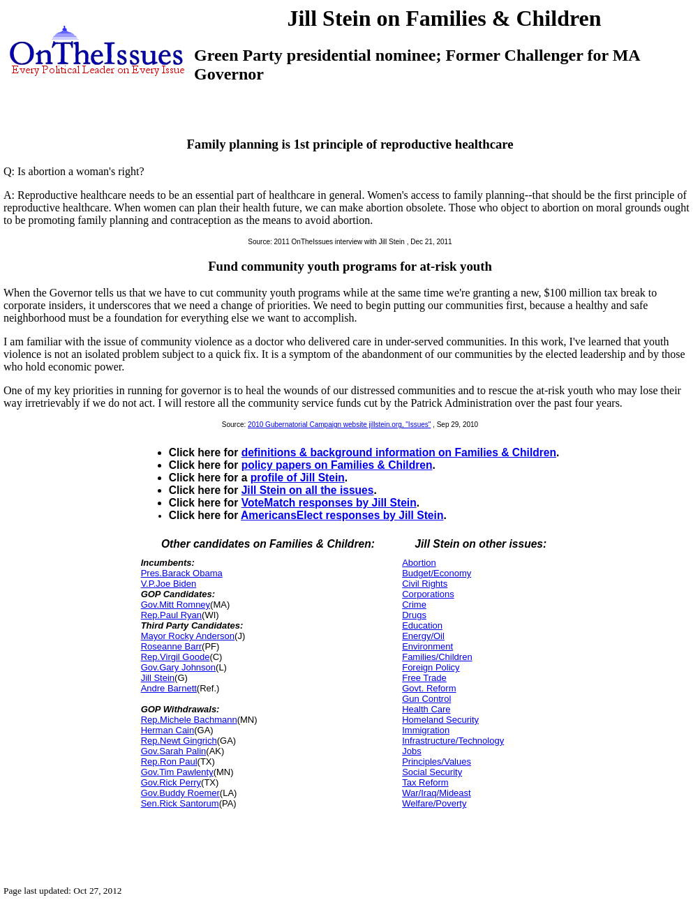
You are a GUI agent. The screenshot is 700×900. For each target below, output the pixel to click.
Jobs (411, 751)
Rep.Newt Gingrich (179, 740)
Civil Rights (424, 583)
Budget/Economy (436, 573)
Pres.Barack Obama (182, 573)
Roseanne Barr (171, 646)
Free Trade (424, 678)
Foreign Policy (430, 667)
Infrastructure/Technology (453, 740)
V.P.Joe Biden (169, 583)
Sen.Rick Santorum (180, 803)
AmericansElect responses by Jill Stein (342, 515)
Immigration (425, 730)
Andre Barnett (169, 688)
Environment (427, 646)
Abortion (418, 562)
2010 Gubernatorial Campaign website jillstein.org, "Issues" (339, 424)
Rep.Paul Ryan (171, 615)
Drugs (414, 615)
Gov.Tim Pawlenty (177, 772)
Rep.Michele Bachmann (189, 719)
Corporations (428, 594)
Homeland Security (440, 719)
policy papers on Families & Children (337, 465)
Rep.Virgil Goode (175, 657)
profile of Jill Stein (298, 477)
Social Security (432, 772)
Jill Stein (157, 678)
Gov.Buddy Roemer (180, 793)
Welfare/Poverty (434, 803)
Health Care (426, 709)
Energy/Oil (423, 636)
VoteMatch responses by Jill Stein (329, 503)
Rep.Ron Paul (169, 761)
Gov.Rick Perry (171, 782)
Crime (414, 604)
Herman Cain (168, 730)
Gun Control (426, 698)
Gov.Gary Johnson (178, 667)
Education (422, 625)
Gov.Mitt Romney (175, 604)
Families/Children (437, 657)
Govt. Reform (429, 688)
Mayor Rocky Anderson (187, 636)
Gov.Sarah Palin (174, 751)
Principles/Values (436, 761)
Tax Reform (425, 782)
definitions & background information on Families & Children (398, 452)
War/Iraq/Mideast (436, 793)
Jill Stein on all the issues (307, 490)
